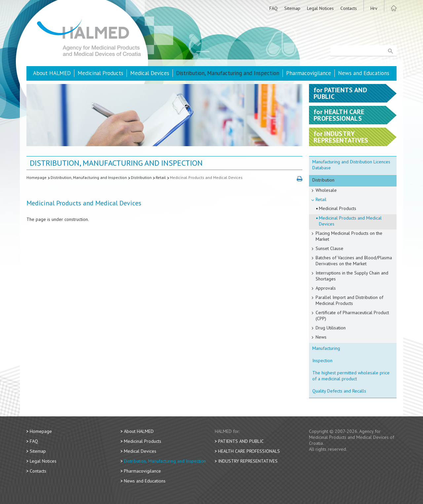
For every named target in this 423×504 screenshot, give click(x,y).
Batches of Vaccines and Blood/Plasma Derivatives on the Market (354, 261)
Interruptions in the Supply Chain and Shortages (352, 276)
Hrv (373, 8)
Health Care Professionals (249, 451)
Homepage (36, 177)
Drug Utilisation (331, 328)
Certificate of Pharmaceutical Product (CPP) (352, 315)
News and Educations (363, 73)
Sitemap (292, 8)
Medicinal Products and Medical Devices (206, 177)
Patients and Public (241, 441)
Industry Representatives (248, 461)
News (321, 337)
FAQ (273, 8)
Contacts (348, 8)
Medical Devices (149, 73)
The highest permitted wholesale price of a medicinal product (351, 376)
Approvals (326, 288)
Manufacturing (326, 348)
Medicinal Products (100, 73)
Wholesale (326, 190)
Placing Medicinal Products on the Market (349, 236)
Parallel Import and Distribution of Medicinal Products (349, 300)
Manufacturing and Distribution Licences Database (351, 165)
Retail (161, 177)
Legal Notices (320, 8)
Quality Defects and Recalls (339, 391)
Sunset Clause (329, 248)
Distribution (141, 177)
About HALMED (52, 73)
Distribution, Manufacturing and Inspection (227, 73)
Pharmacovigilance (308, 73)
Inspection (322, 360)
